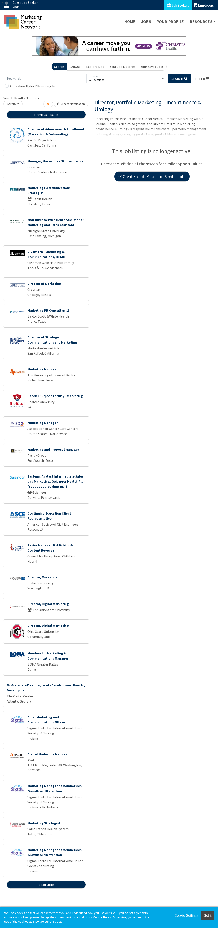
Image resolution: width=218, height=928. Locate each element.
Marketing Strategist (43, 823)
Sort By (11, 104)
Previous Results (46, 115)
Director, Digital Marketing (48, 604)
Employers (204, 5)
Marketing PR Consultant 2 (48, 310)
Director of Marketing (44, 283)
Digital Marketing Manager (48, 754)
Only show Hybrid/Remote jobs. (33, 86)
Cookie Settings (186, 915)
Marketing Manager (42, 369)
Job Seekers (178, 5)
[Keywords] (45, 78)
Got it (208, 915)
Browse (75, 66)
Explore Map (95, 66)
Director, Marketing (42, 577)
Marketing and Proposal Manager (53, 449)
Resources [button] (201, 21)
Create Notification (71, 104)
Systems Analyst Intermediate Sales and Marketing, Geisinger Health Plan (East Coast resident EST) (56, 481)
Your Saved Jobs (152, 66)
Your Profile (170, 21)
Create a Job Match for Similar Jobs (152, 176)
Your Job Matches (122, 66)
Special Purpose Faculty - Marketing (55, 396)
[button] (202, 78)
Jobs (146, 21)
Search (59, 66)
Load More (46, 884)
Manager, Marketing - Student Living (55, 161)
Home (129, 21)
